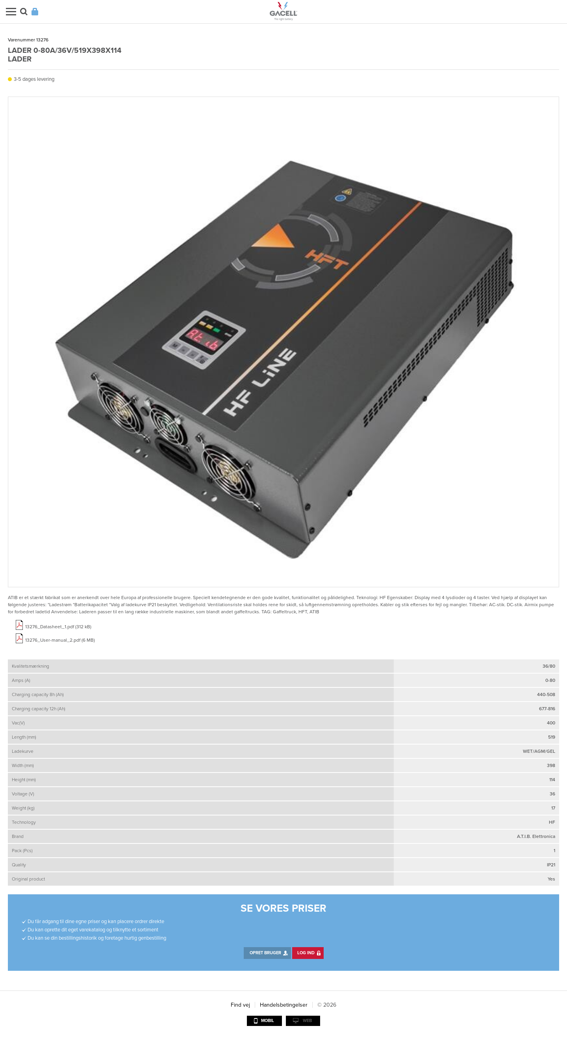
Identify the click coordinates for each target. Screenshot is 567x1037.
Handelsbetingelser (284, 1005)
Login (35, 11)
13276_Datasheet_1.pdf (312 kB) (58, 626)
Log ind (306, 952)
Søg (24, 11)
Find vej (240, 1005)
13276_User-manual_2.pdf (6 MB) (60, 640)
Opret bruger (265, 952)
